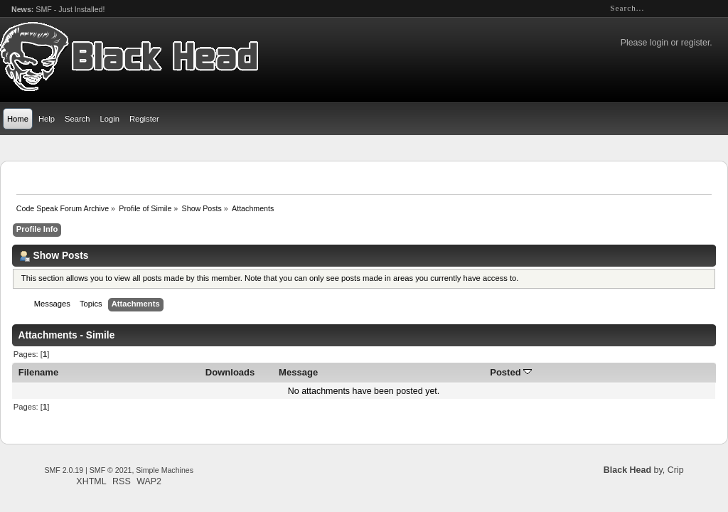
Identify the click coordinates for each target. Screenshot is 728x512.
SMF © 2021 (111, 470)
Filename (38, 372)
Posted (511, 372)
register (695, 43)
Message (298, 372)
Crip (676, 470)
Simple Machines (164, 470)
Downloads (230, 372)
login (659, 43)
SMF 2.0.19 (63, 470)
